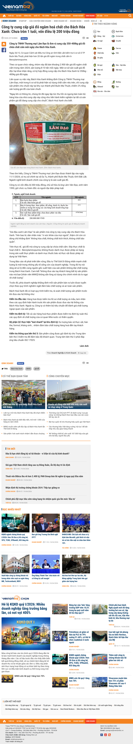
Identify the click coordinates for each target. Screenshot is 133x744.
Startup (22, 21)
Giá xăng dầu (119, 705)
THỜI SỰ (11, 16)
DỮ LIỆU (99, 16)
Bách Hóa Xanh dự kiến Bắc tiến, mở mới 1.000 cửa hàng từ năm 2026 (24, 421)
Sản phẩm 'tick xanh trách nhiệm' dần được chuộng (24, 434)
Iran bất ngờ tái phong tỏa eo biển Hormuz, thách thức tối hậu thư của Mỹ (118, 636)
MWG (28, 368)
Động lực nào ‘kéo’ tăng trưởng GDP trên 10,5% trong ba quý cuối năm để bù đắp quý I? (79, 609)
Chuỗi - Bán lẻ (90, 21)
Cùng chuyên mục (59, 376)
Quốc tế (111, 644)
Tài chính (65, 548)
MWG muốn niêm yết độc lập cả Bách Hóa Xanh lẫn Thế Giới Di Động (24, 428)
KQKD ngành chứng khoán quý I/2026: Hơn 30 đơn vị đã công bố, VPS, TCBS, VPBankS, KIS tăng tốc (15, 537)
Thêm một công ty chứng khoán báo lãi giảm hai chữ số (118, 658)
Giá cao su (54, 709)
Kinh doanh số (60, 21)
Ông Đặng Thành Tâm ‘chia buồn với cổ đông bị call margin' (45, 577)
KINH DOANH (90, 16)
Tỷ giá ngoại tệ (26, 705)
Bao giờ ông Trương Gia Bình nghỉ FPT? (45, 536)
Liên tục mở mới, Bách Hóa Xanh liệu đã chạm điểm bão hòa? (24, 414)
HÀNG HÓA (27, 16)
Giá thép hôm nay (11, 709)
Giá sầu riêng (25, 709)
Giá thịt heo (36, 709)
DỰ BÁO (18, 16)
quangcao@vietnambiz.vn (114, 730)
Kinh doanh (9, 20)
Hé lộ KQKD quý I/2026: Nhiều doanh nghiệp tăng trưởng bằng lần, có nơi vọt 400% (24, 608)
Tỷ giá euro (57, 705)
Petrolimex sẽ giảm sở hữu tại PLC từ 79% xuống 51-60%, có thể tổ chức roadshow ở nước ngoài (79, 637)
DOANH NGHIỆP (78, 16)
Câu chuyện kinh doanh (40, 21)
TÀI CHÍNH (45, 16)
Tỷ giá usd (37, 705)
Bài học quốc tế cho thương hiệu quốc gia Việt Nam (69, 422)
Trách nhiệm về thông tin (14, 741)
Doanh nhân (75, 21)
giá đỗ (37, 368)
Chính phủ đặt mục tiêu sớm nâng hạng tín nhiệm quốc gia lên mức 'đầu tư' (40, 499)
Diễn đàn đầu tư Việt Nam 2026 (88, 709)
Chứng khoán (10, 491)
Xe (101, 21)
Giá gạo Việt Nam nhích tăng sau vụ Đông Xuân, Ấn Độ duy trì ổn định (38, 465)
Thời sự (8, 503)
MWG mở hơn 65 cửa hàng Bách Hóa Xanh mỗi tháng (22, 406)
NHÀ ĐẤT (55, 16)
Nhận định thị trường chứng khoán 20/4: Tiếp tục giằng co (33, 487)
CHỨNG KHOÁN (65, 16)
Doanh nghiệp (10, 480)
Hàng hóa (9, 469)
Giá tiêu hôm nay (90, 705)
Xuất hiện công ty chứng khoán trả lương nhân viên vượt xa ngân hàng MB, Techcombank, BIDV (15, 578)
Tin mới (11, 448)
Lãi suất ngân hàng (105, 705)
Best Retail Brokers (68, 709)
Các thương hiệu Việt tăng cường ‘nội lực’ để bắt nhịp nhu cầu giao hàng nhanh (68, 428)
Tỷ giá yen (47, 705)
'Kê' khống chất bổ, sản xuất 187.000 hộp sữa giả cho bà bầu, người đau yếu (68, 435)
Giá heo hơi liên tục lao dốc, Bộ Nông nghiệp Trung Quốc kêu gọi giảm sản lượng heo (74, 578)
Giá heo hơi (67, 705)
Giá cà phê (77, 705)
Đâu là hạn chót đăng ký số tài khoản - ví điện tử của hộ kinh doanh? (37, 453)
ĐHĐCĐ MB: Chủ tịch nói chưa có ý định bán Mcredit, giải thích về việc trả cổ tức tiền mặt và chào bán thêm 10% (76, 538)
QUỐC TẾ (37, 16)
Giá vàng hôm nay (11, 705)
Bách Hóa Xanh (16, 368)
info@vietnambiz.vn (17, 739)
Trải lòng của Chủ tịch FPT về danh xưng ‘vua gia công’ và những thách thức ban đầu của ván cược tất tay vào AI (68, 415)
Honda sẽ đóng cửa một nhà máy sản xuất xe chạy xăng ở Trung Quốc (67, 406)
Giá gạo (45, 709)
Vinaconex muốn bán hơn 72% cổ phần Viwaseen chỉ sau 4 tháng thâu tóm (118, 682)
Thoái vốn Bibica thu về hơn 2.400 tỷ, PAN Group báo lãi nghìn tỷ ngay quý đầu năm (44, 476)
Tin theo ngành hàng (105, 23)
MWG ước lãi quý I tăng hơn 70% (30, 676)
